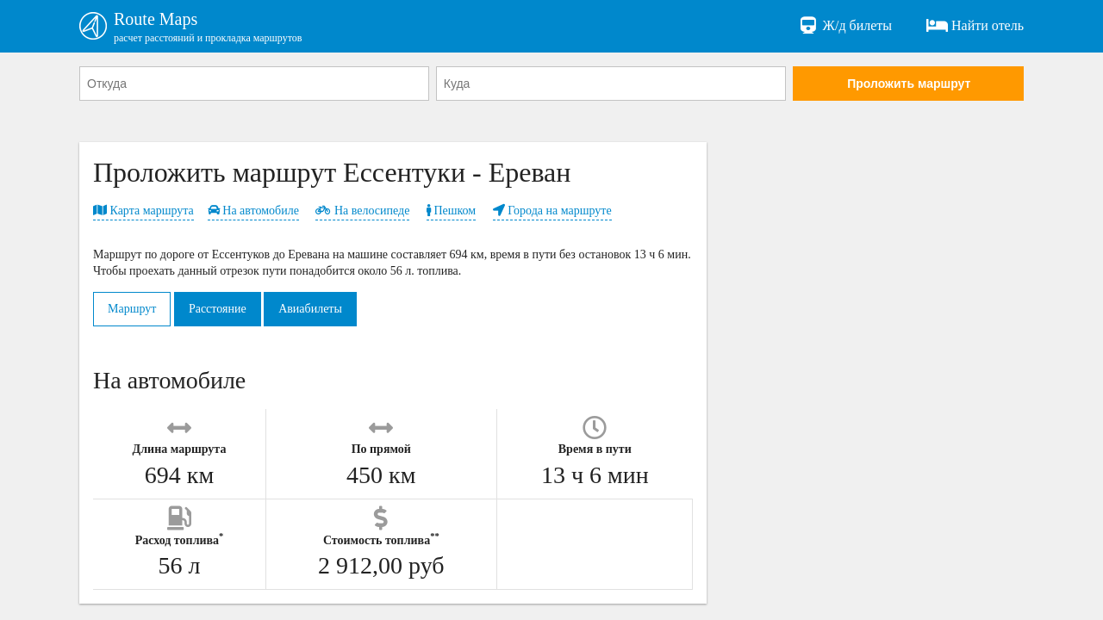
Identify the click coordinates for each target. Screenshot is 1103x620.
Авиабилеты (310, 308)
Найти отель (975, 25)
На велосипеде (362, 210)
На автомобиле (253, 210)
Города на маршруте (552, 210)
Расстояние (217, 308)
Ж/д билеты (845, 25)
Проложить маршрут (908, 83)
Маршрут (132, 308)
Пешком (451, 210)
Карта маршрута (143, 210)
